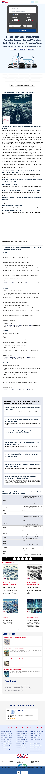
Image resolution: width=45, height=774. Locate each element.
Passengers (14, 17)
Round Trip (30, 14)
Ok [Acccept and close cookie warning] (18, 772)
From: (12, 8)
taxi (28, 684)
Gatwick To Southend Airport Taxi (6, 749)
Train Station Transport (36, 76)
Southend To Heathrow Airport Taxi (21, 739)
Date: (10, 23)
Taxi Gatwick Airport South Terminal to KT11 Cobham (14, 648)
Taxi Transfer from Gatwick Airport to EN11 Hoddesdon (14, 658)
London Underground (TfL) (34, 282)
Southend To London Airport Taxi (21, 731)
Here (26, 241)
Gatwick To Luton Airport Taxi (6, 747)
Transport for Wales (10, 358)
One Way (16, 14)
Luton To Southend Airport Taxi (6, 735)
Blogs (27, 80)
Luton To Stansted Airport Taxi (6, 731)
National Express (12, 283)
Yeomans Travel (20, 358)
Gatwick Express (21, 282)
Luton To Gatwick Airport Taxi (6, 741)
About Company (35, 80)
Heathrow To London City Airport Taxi (36, 731)
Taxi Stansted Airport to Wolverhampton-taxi (12, 690)
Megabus (33, 357)
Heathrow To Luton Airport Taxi (35, 737)
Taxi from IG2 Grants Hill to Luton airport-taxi (12, 687)
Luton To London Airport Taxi (6, 739)
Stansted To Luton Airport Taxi (35, 743)
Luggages (28, 17)
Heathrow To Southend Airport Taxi (36, 739)
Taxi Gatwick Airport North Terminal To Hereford (24, 85)
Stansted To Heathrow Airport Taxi (36, 751)
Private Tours (19, 80)
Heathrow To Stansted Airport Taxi (36, 735)
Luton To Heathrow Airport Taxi (6, 733)
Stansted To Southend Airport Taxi (36, 745)
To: (11, 11)
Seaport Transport (24, 76)
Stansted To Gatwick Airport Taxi (35, 749)
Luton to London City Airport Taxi (6, 737)
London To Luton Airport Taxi (20, 745)
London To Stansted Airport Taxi (21, 743)
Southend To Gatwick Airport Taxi (21, 733)
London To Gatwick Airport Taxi (21, 749)
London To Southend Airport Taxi (21, 747)
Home (5, 76)
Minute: (29, 25)
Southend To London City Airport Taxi (22, 741)
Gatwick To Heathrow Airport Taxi (6, 745)
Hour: (24, 25)
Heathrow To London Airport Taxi (35, 733)
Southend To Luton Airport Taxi (21, 737)
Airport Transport (13, 76)
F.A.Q (3, 761)
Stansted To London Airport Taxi (35, 747)
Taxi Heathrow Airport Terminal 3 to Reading (12, 669)
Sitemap (11, 761)
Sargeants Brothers (21, 390)
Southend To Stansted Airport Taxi (21, 735)
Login (40, 2)
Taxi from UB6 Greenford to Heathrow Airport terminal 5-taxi (15, 684)
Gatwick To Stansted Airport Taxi (6, 743)
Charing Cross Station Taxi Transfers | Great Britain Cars (15, 637)
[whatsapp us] (36, 2)
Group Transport (9, 80)
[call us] (32, 2)
